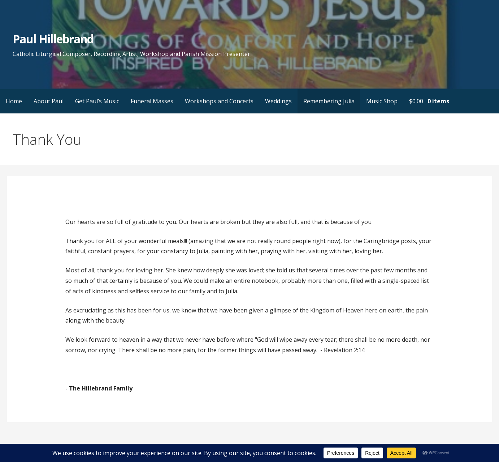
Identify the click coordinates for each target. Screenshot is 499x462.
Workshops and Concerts (219, 101)
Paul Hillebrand (53, 39)
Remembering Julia (329, 101)
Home (14, 101)
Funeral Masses (152, 101)
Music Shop (382, 101)
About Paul (49, 101)
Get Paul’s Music (97, 101)
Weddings (278, 101)
